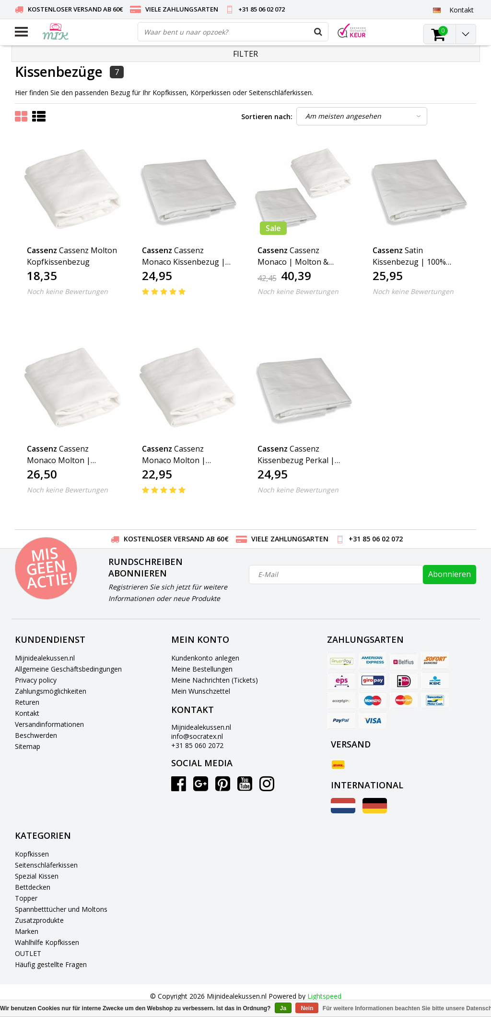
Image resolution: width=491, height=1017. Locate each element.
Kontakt (27, 713)
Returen (27, 702)
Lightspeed (324, 996)
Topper (26, 898)
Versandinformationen (49, 724)
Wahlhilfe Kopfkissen (47, 942)
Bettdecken (32, 887)
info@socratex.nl (197, 736)
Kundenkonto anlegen (205, 657)
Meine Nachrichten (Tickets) (214, 680)
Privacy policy (36, 680)
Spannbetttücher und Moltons (61, 909)
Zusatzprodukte (39, 920)
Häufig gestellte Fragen (51, 964)
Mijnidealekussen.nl (45, 657)
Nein (307, 1008)
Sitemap (27, 746)
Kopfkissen (32, 853)
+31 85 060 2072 (197, 745)
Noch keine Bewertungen (67, 291)
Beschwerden (36, 735)
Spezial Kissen (36, 876)
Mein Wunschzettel (200, 691)
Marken (26, 931)
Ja (283, 1008)
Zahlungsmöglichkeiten (50, 691)
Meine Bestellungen (202, 669)
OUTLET (28, 953)
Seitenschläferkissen (46, 865)
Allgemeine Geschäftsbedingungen (68, 669)
